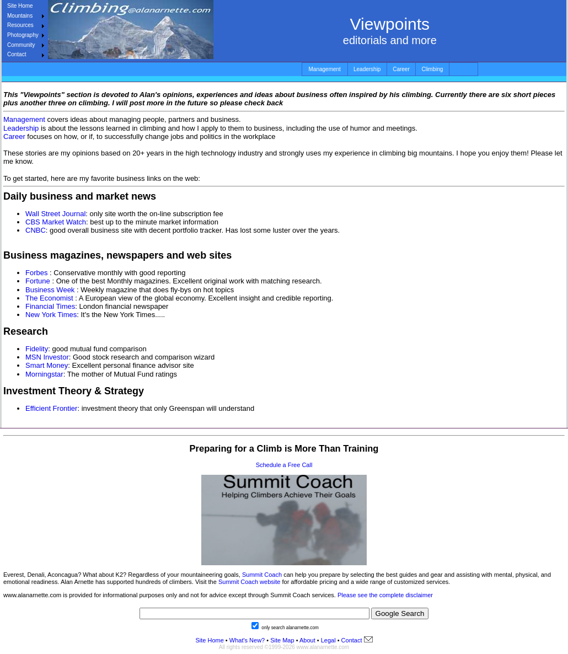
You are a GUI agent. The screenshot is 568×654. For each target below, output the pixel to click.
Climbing (432, 69)
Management (325, 69)
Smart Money (46, 365)
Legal (328, 640)
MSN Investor (47, 357)
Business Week (49, 290)
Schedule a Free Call (284, 465)
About (307, 640)
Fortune (37, 281)
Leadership (367, 69)
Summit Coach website (249, 581)
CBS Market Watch (55, 222)
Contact (16, 54)
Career (401, 69)
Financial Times (50, 306)
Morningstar (44, 374)
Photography (23, 35)
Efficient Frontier (51, 408)
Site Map (281, 640)
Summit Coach (262, 574)
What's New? (247, 640)
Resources (20, 25)
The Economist (49, 298)
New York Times (51, 314)
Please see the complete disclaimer (385, 595)
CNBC (35, 230)
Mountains (20, 16)
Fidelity (36, 349)
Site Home (20, 6)
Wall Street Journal (55, 214)
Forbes (36, 273)
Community (21, 45)
